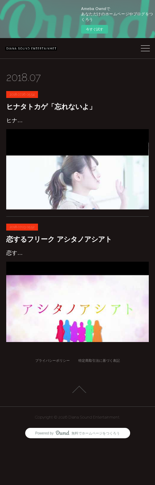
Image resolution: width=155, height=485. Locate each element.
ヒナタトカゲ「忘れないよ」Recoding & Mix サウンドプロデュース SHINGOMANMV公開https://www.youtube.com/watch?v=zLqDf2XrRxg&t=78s (76, 130)
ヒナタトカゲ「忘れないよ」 (51, 106)
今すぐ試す (94, 29)
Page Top (77, 429)
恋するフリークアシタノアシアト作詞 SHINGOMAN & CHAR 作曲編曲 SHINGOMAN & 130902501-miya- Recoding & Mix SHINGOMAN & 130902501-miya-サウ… (76, 283)
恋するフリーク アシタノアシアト (59, 259)
